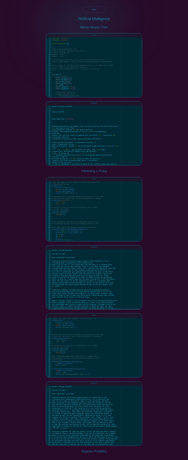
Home (94, 10)
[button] (51, 47)
